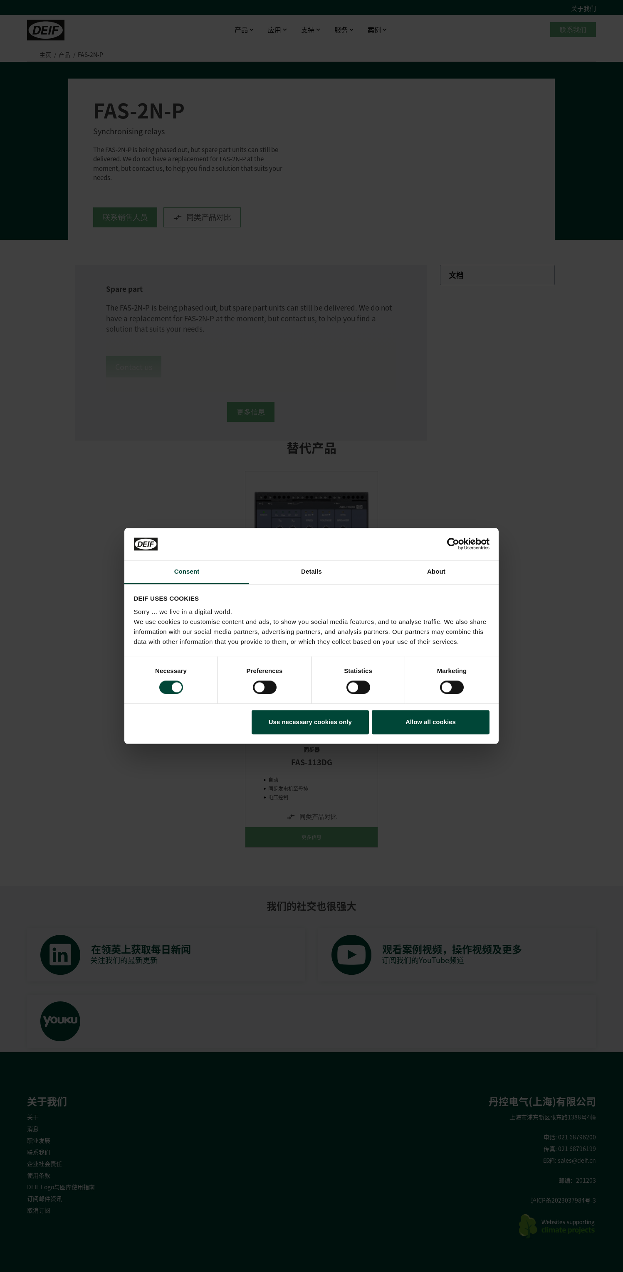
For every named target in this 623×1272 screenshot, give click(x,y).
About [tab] (436, 571)
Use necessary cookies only (310, 721)
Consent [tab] (187, 571)
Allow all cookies (430, 721)
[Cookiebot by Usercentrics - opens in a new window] (453, 544)
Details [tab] (311, 571)
